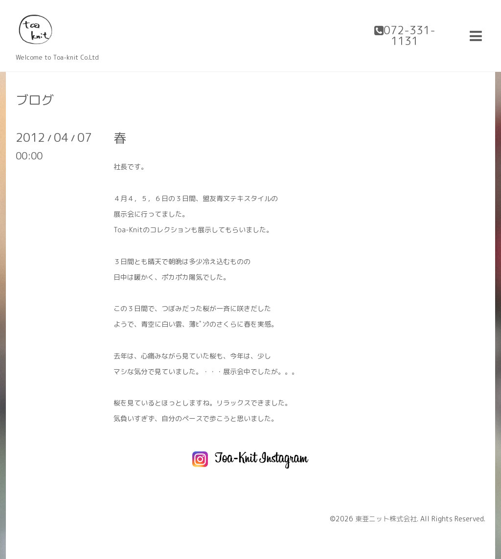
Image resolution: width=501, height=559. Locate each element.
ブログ (35, 99)
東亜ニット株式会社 (386, 518)
